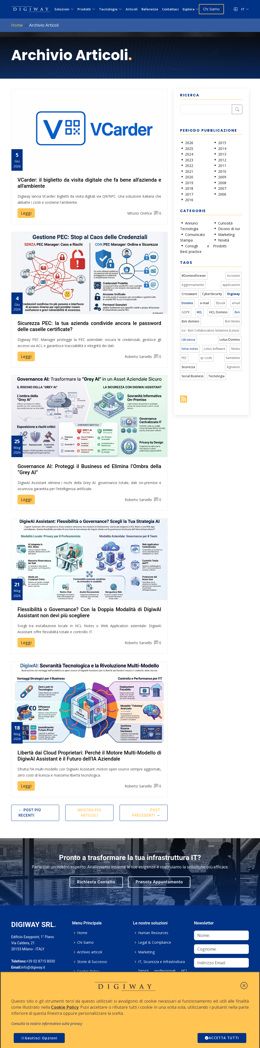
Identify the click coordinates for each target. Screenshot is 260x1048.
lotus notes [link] (190, 349)
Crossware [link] (189, 294)
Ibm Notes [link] (232, 321)
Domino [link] (187, 303)
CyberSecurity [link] (212, 294)
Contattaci (170, 9)
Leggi (26, 213)
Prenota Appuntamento (159, 882)
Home (17, 25)
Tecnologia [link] (216, 376)
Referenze (149, 9)
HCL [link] (199, 312)
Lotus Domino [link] (230, 339)
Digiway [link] (233, 294)
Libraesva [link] (188, 339)
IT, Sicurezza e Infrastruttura (161, 962)
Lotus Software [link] (214, 349)
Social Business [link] (192, 376)
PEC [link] (184, 358)
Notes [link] (235, 349)
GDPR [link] (186, 312)
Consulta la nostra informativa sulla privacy (46, 1023)
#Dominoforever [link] (194, 275)
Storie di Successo (92, 962)
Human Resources (153, 933)
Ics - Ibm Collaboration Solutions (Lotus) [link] (210, 330)
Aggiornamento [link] (193, 285)
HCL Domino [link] (218, 312)
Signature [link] (233, 367)
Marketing (146, 952)
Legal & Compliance (154, 942)
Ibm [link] (237, 312)
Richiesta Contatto (96, 882)
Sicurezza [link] (188, 367)
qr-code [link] (206, 358)
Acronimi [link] (233, 275)
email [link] (236, 303)
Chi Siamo (211, 9)
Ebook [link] (220, 303)
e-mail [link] (204, 303)
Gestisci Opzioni (39, 1038)
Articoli (132, 9)
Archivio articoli (89, 952)
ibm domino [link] (190, 321)
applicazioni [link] (231, 285)
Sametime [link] (233, 358)
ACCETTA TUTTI (221, 1038)
